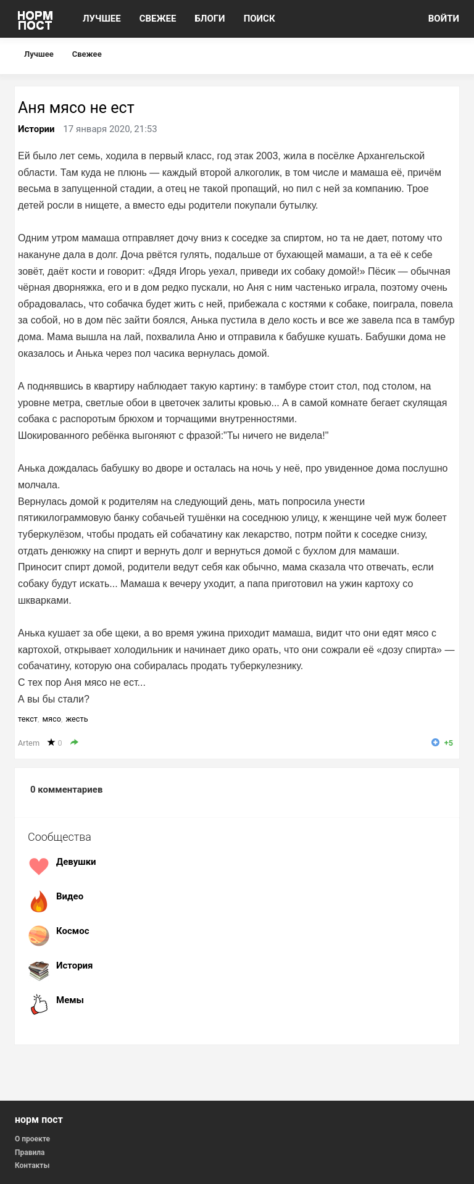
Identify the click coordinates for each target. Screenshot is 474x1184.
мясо (52, 718)
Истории (36, 129)
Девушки (76, 861)
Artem (29, 743)
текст (28, 718)
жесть (76, 718)
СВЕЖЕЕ (158, 18)
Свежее (87, 54)
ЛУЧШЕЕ (102, 18)
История (74, 965)
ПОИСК (259, 18)
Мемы (70, 1000)
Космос (72, 930)
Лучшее (39, 54)
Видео (69, 896)
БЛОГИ (209, 18)
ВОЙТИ (443, 18)
